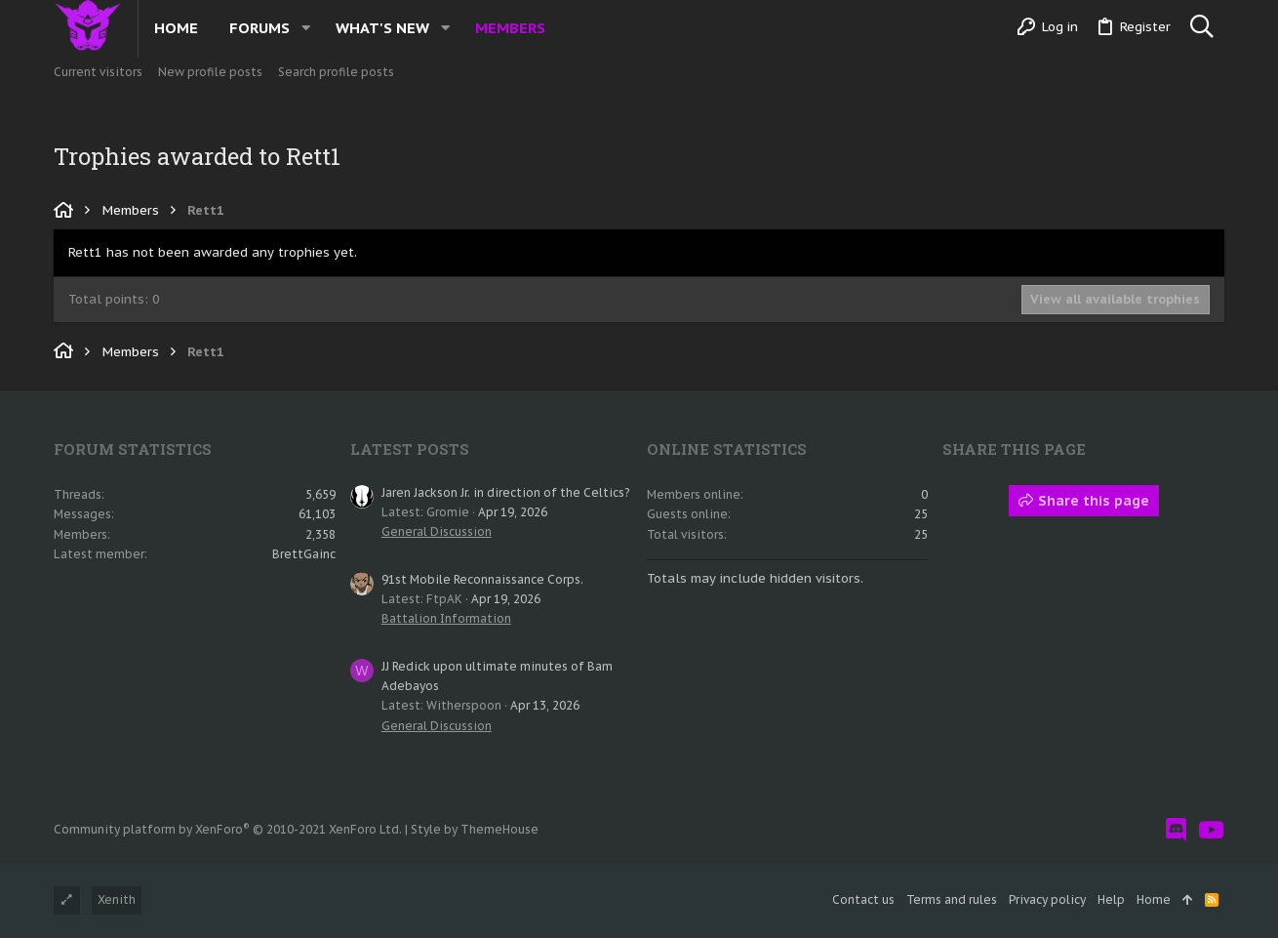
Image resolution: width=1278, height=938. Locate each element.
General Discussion (436, 531)
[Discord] (1176, 830)
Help (1111, 899)
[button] (306, 28)
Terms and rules (951, 899)
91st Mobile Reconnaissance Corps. (482, 579)
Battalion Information (446, 618)
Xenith (117, 899)
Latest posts (409, 449)
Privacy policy (1047, 899)
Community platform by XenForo (228, 829)
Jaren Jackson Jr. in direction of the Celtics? (505, 492)
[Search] (1201, 27)
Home (1154, 899)
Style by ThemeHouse (475, 829)
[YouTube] (1211, 830)
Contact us (863, 899)
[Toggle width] (67, 900)
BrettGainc (304, 554)
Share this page (1083, 501)
